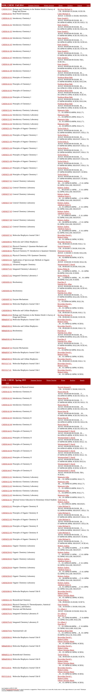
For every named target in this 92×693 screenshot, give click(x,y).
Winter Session (49, 5)
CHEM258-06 (7, 583)
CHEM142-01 (7, 392)
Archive (70, 5)
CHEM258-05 (7, 576)
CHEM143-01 (7, 77)
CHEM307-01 (7, 235)
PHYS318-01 (6, 668)
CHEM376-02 (7, 622)
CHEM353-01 (7, 260)
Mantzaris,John (63, 110)
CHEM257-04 (7, 203)
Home (61, 5)
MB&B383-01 (7, 331)
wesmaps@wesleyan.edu (12, 689)
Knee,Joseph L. (63, 18)
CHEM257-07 (7, 227)
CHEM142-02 (7, 398)
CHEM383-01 (7, 282)
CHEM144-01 (7, 431)
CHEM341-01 (7, 255)
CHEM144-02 (7, 438)
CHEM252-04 (7, 526)
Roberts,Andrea (63, 181)
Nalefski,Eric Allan (65, 284)
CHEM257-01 (7, 181)
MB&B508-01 (7, 659)
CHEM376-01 (7, 614)
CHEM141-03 (7, 31)
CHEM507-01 (7, 304)
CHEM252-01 (7, 506)
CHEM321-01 (7, 600)
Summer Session (33, 5)
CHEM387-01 (7, 299)
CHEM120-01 (7, 14)
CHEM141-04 (7, 38)
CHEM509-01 (7, 310)
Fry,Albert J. (62, 260)
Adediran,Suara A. (64, 196)
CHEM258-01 (7, 546)
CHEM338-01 (7, 604)
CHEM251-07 (7, 168)
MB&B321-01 (7, 655)
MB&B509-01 (7, 359)
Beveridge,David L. (65, 235)
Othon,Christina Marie (66, 595)
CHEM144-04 (7, 451)
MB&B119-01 (7, 315)
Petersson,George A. (65, 251)
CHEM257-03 (7, 194)
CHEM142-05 (7, 418)
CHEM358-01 (7, 609)
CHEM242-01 (7, 500)
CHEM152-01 (7, 110)
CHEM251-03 (7, 142)
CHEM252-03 (7, 519)
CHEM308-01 (7, 591)
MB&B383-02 (7, 339)
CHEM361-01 (7, 264)
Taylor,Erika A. (63, 128)
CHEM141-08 (7, 64)
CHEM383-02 (7, 291)
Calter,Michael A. (64, 14)
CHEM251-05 (7, 155)
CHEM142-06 (7, 425)
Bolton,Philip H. (63, 269)
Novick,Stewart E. (64, 246)
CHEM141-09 (7, 71)
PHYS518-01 (6, 676)
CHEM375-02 (7, 276)
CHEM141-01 (7, 18)
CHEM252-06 (7, 539)
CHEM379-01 (7, 631)
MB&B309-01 (7, 326)
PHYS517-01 (6, 370)
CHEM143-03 (7, 91)
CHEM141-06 (7, 51)
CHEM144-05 (7, 457)
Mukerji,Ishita (63, 237)
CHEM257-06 (7, 220)
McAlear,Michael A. (65, 9)
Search (79, 5)
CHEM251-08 (7, 174)
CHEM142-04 (7, 411)
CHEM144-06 (7, 464)
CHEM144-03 (7, 444)
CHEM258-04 (7, 568)
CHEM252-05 (7, 533)
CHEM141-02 (7, 25)
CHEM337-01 (7, 246)
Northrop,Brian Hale (65, 77)
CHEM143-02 (7, 84)
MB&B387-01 (7, 348)
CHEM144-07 (7, 471)
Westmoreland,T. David (66, 264)
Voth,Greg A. (62, 500)
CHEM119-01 (7, 9)
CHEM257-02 (7, 188)
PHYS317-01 (6, 364)
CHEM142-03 (7, 405)
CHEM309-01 (7, 242)
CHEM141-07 (7, 58)
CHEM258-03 (7, 559)
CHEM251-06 (7, 161)
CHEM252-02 (7, 513)
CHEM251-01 (7, 128)
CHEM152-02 (7, 115)
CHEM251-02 (7, 135)
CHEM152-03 (7, 119)
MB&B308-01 (7, 646)
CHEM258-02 (7, 552)
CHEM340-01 (7, 251)
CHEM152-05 (7, 495)
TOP (88, 5)
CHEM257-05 (7, 211)
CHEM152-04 (7, 124)
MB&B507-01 (7, 352)
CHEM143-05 (7, 104)
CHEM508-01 (7, 637)
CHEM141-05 (7, 45)
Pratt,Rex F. (62, 282)
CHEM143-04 (7, 97)
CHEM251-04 (7, 148)
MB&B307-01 (7, 320)
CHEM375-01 (7, 269)
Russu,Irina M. (63, 392)
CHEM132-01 (7, 387)
